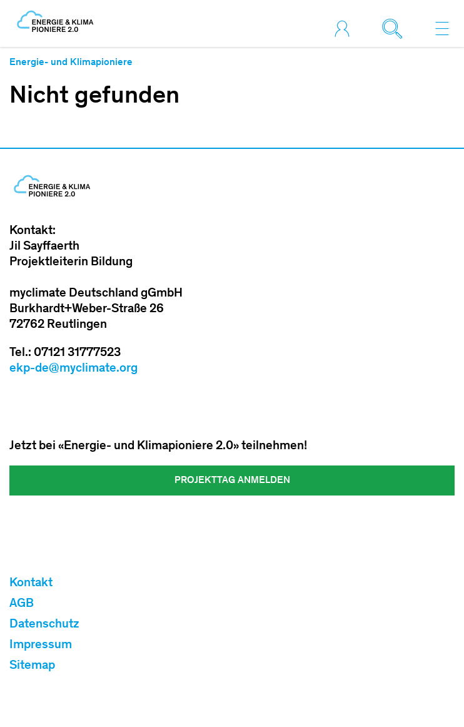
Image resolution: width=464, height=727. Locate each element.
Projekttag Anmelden (232, 480)
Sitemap (32, 666)
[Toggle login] (345, 28)
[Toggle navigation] (442, 28)
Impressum (40, 645)
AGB (21, 604)
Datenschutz (44, 625)
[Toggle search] (395, 28)
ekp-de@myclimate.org (73, 369)
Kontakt (31, 583)
